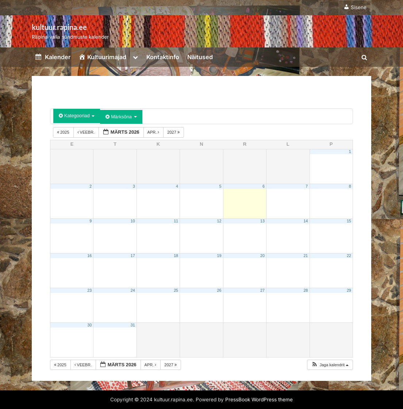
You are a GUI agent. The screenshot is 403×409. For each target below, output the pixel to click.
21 (305, 255)
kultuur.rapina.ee (59, 27)
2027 (174, 132)
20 (262, 255)
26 (219, 290)
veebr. (86, 132)
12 (219, 221)
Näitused (200, 57)
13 (262, 221)
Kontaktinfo (162, 57)
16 (89, 255)
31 (133, 325)
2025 (63, 132)
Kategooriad (77, 115)
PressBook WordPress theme (259, 399)
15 (349, 221)
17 (133, 255)
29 (349, 290)
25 (176, 290)
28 (305, 290)
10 (133, 221)
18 (176, 255)
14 (305, 221)
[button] (329, 365)
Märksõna (121, 116)
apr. (154, 132)
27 (262, 290)
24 (133, 290)
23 (89, 290)
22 (349, 255)
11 (176, 221)
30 (89, 325)
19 (219, 255)
